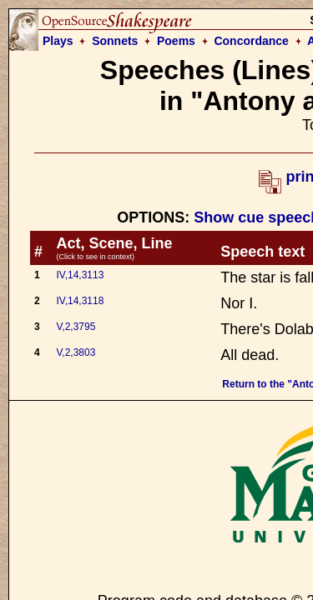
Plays (58, 41)
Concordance (251, 41)
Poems (176, 41)
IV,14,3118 (79, 301)
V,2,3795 (75, 326)
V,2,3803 (75, 352)
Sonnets (115, 41)
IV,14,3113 (79, 275)
